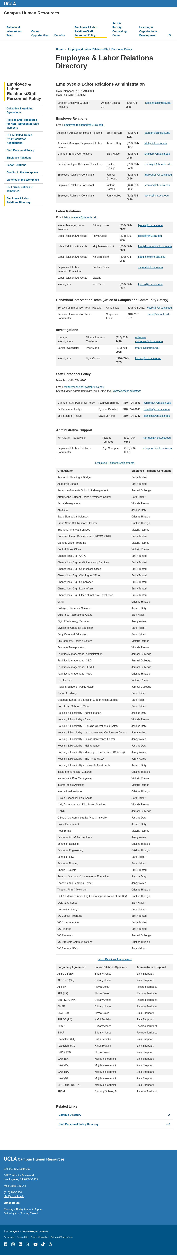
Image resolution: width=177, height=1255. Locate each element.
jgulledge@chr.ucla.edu (158, 174)
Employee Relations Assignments (114, 463)
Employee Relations (19, 157)
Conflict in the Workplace (22, 172)
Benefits (59, 35)
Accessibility (22, 1237)
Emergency (9, 1237)
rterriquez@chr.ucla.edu (157, 437)
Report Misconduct (40, 1237)
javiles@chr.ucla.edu (156, 195)
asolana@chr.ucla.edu (158, 102)
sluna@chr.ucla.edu (158, 314)
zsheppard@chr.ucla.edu (157, 448)
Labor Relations (16, 165)
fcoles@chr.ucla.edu (150, 235)
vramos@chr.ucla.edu (157, 185)
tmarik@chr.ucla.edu (147, 348)
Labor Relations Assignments (115, 959)
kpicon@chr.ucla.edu (150, 284)
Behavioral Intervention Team (14, 31)
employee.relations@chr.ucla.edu (83, 125)
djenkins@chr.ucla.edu (156, 415)
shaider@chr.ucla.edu (157, 153)
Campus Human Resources (31, 13)
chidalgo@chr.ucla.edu (157, 164)
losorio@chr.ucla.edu (148, 358)
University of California (37, 1231)
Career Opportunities (40, 33)
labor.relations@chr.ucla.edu (80, 217)
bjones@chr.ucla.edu (150, 225)
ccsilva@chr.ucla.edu (159, 307)
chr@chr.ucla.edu (14, 1196)
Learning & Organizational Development (148, 31)
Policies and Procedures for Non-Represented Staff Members (23, 123)
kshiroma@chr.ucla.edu (157, 402)
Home (59, 49)
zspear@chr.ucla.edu (150, 267)
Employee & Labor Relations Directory (19, 200)
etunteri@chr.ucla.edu (157, 132)
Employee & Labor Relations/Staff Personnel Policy (86, 31)
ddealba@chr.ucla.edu (156, 409)
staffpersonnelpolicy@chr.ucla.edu (84, 387)
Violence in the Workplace (23, 179)
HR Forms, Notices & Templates (20, 189)
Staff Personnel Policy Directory (79, 1124)
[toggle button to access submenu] (24, 35)
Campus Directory (70, 1114)
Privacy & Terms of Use (62, 1237)
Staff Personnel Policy (20, 150)
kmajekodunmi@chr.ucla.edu (155, 246)
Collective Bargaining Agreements (20, 110)
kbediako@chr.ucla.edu (151, 256)
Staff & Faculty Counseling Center (119, 29)
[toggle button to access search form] (170, 35)
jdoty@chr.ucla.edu (155, 143)
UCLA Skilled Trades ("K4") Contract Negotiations (19, 139)
